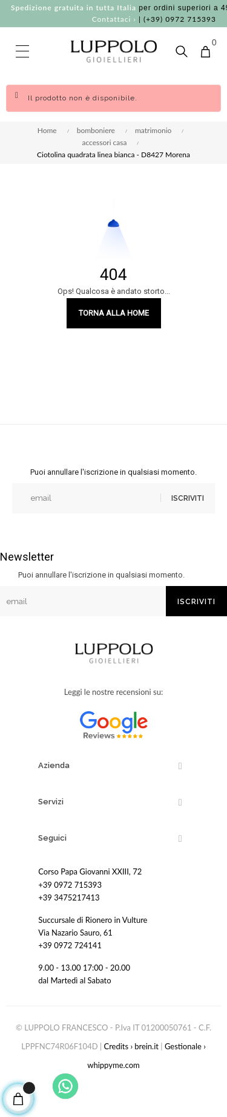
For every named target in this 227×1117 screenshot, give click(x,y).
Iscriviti (187, 498)
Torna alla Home (114, 313)
